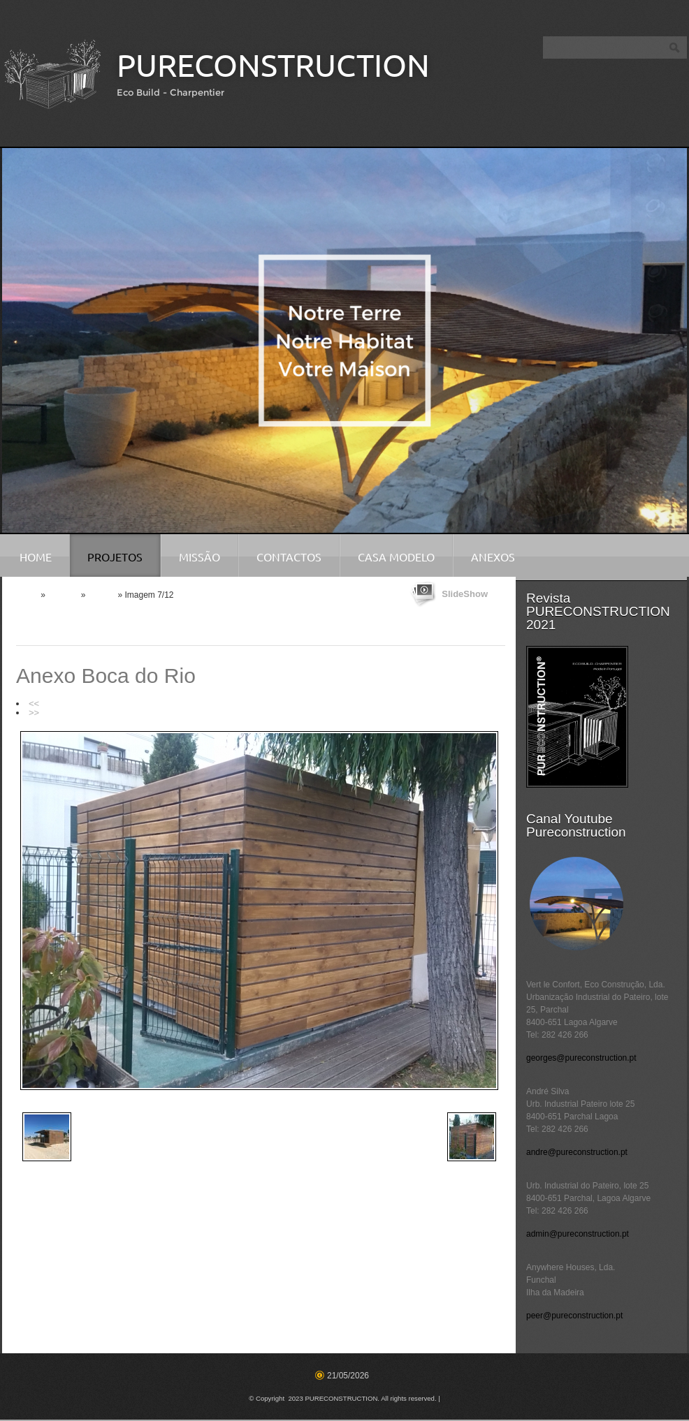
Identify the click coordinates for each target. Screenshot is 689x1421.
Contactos (288, 557)
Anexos (493, 557)
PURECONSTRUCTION (273, 65)
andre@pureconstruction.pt (577, 1152)
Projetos (115, 557)
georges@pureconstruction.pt (581, 1058)
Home (36, 557)
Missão (199, 557)
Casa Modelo (396, 557)
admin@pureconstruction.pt (577, 1234)
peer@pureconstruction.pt (574, 1315)
